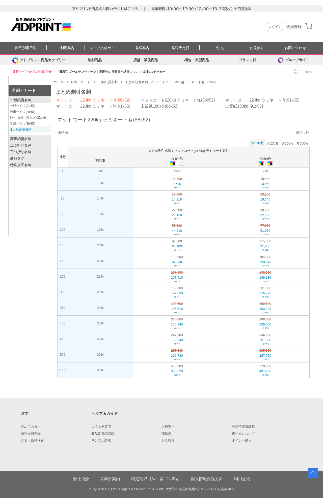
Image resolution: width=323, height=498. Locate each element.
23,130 (177, 217)
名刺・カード (24, 90)
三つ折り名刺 (20, 152)
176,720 (265, 295)
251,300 (265, 342)
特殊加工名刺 (20, 165)
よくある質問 (101, 426)
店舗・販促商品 (145, 60)
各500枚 (302, 143)
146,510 (177, 310)
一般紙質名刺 (20, 100)
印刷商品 (95, 60)
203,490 (265, 310)
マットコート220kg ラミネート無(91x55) (93, 106)
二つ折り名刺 (20, 145)
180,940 (177, 342)
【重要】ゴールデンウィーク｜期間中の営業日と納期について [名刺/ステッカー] (111, 72)
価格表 (166, 434)
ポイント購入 (242, 440)
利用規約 (242, 479)
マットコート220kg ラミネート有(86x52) (93, 100)
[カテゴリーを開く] (39, 60)
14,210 (177, 201)
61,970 (265, 232)
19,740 (265, 201)
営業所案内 (110, 479)
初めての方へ (31, 426)
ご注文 (218, 48)
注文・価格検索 (32, 440)
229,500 (265, 326)
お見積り (257, 48)
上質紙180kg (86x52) (159, 106)
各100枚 (258, 143)
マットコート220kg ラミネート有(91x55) (262, 100)
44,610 (177, 232)
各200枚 (273, 143)
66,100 (177, 248)
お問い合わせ (295, 48)
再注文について (243, 434)
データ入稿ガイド (104, 48)
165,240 (177, 326)
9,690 (177, 185)
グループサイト (294, 60)
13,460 (265, 185)
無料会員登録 (31, 434)
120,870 (265, 264)
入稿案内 (168, 426)
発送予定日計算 (243, 426)
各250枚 (288, 143)
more (308, 71)
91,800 (265, 248)
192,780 (177, 357)
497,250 (265, 373)
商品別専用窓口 (27, 48)
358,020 (177, 373)
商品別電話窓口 (102, 434)
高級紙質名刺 (20, 139)
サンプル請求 (101, 440)
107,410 (177, 279)
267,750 (265, 357)
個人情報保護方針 (207, 479)
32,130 (265, 217)
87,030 (177, 264)
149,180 (265, 279)
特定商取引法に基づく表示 (155, 479)
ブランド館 (247, 60)
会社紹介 (81, 479)
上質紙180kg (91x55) (244, 106)
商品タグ (17, 158)
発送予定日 (180, 48)
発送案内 (142, 48)
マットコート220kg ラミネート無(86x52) (178, 100)
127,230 (177, 295)
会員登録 (294, 27)
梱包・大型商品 (196, 60)
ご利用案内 (65, 48)
